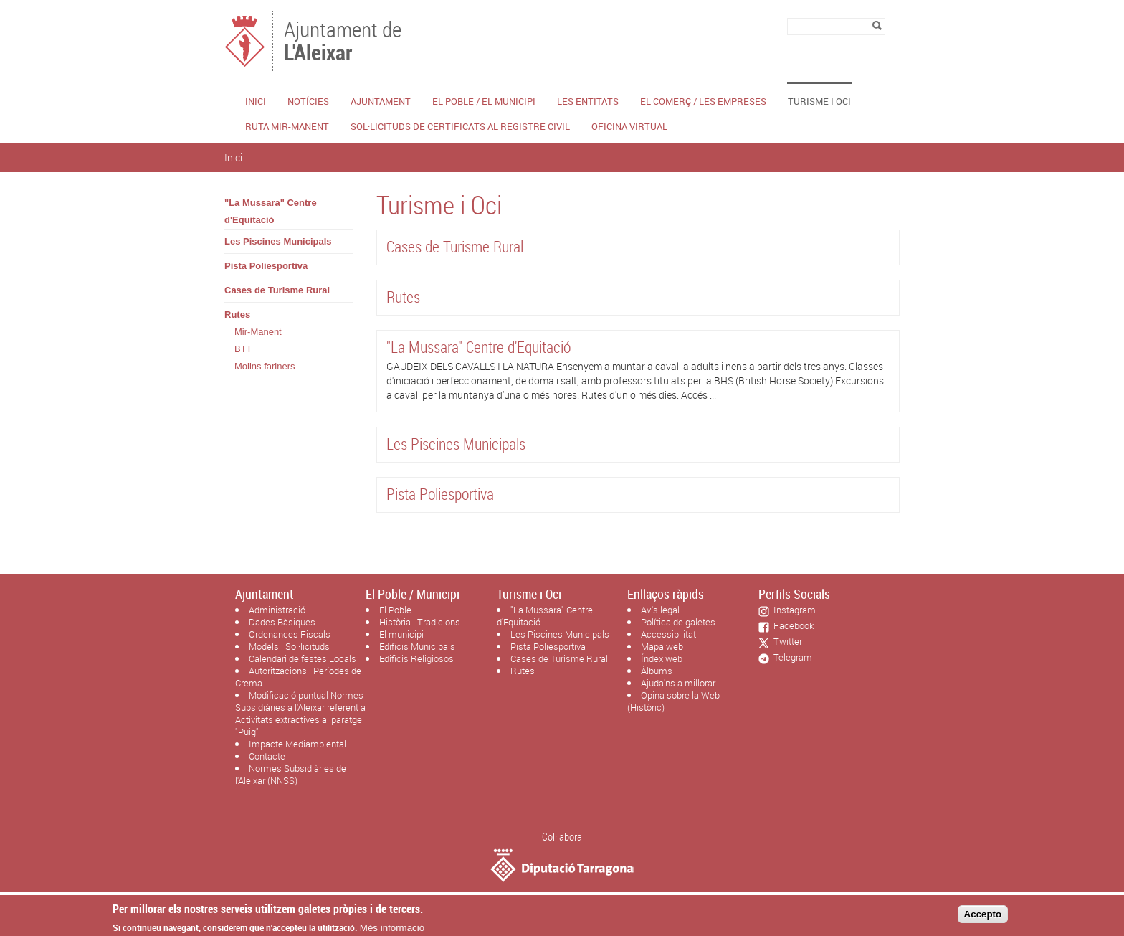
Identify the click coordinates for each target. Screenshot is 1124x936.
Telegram (790, 657)
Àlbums (656, 670)
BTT (243, 349)
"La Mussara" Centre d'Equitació (270, 211)
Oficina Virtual (629, 126)
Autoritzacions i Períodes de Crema (298, 676)
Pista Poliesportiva (266, 265)
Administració (277, 609)
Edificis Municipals (417, 646)
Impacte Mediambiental (297, 743)
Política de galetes (678, 621)
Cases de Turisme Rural (277, 290)
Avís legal (660, 609)
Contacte (267, 756)
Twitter (785, 641)
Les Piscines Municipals (278, 241)
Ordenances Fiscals (289, 634)
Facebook (791, 625)
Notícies (308, 101)
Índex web (661, 658)
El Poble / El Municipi (483, 101)
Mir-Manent (258, 331)
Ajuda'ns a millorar (678, 682)
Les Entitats (588, 101)
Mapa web (662, 646)
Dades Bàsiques (282, 621)
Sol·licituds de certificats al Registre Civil (460, 126)
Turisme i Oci (819, 101)
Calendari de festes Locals (302, 658)
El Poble (395, 609)
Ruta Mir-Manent (287, 126)
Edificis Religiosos (416, 658)
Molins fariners (264, 366)
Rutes (237, 314)
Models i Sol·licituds (289, 646)
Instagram (792, 609)
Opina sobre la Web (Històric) (673, 701)
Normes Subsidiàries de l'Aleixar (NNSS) (290, 774)
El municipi (401, 634)
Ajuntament (381, 101)
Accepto (983, 917)
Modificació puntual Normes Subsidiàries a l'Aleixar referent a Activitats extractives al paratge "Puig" (300, 713)
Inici (255, 101)
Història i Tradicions (419, 621)
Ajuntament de (342, 39)
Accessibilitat (668, 634)
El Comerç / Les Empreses (703, 101)
